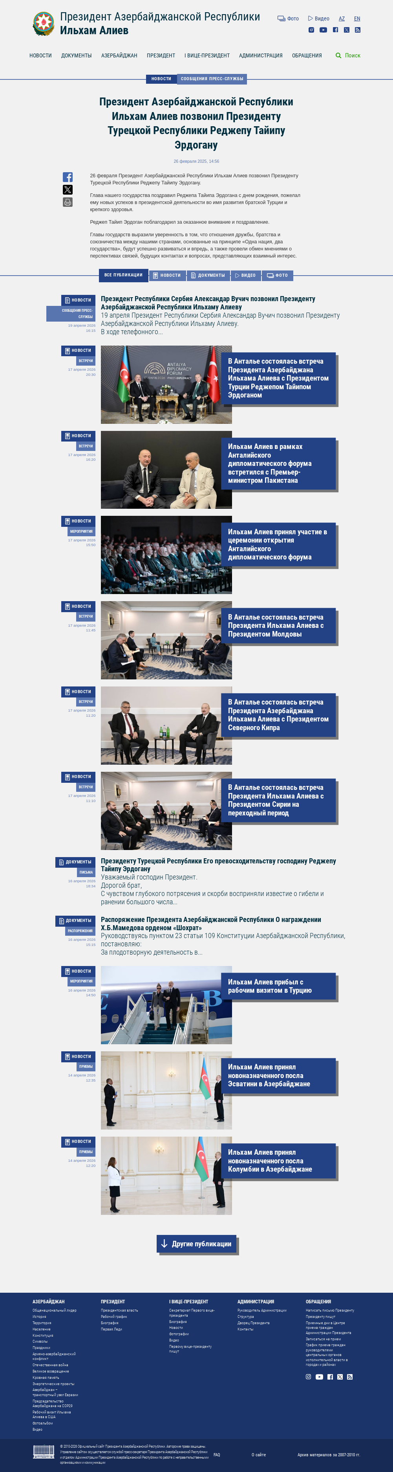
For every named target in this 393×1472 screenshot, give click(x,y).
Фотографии (179, 1333)
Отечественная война (50, 1364)
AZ (342, 18)
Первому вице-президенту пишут (190, 1349)
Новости (176, 1327)
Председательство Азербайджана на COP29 (53, 1403)
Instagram (311, 30)
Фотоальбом (43, 1423)
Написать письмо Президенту (330, 1310)
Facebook (335, 30)
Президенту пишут (320, 1316)
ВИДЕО (248, 275)
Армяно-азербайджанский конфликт (54, 1356)
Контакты (246, 1329)
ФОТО (282, 275)
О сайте (259, 1454)
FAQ (217, 1454)
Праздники (41, 1347)
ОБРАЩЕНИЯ (307, 55)
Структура (246, 1316)
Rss (357, 30)
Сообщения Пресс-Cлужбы (212, 78)
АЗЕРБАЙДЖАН (119, 55)
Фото (293, 18)
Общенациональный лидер (55, 1310)
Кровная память (46, 1377)
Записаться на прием (323, 1338)
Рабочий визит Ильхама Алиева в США (52, 1414)
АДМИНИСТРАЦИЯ (261, 55)
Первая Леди (111, 1329)
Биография (110, 1322)
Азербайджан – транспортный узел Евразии (55, 1392)
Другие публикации (201, 1243)
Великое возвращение (51, 1371)
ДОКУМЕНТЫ (76, 55)
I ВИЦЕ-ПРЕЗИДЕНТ (207, 55)
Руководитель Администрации (262, 1310)
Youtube (323, 30)
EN (357, 18)
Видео (322, 18)
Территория (42, 1322)
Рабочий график (114, 1316)
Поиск (352, 55)
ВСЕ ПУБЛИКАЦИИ (123, 275)
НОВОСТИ (40, 55)
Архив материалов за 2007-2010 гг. (329, 1454)
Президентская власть (119, 1310)
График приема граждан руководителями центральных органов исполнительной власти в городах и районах (327, 1354)
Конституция (43, 1335)
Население (42, 1329)
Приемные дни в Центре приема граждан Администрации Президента (328, 1327)
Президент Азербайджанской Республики (160, 16)
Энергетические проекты (54, 1383)
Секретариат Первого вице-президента (192, 1312)
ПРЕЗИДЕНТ (161, 55)
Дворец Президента (254, 1322)
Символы (40, 1341)
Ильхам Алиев (94, 30)
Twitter (346, 30)
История (39, 1316)
